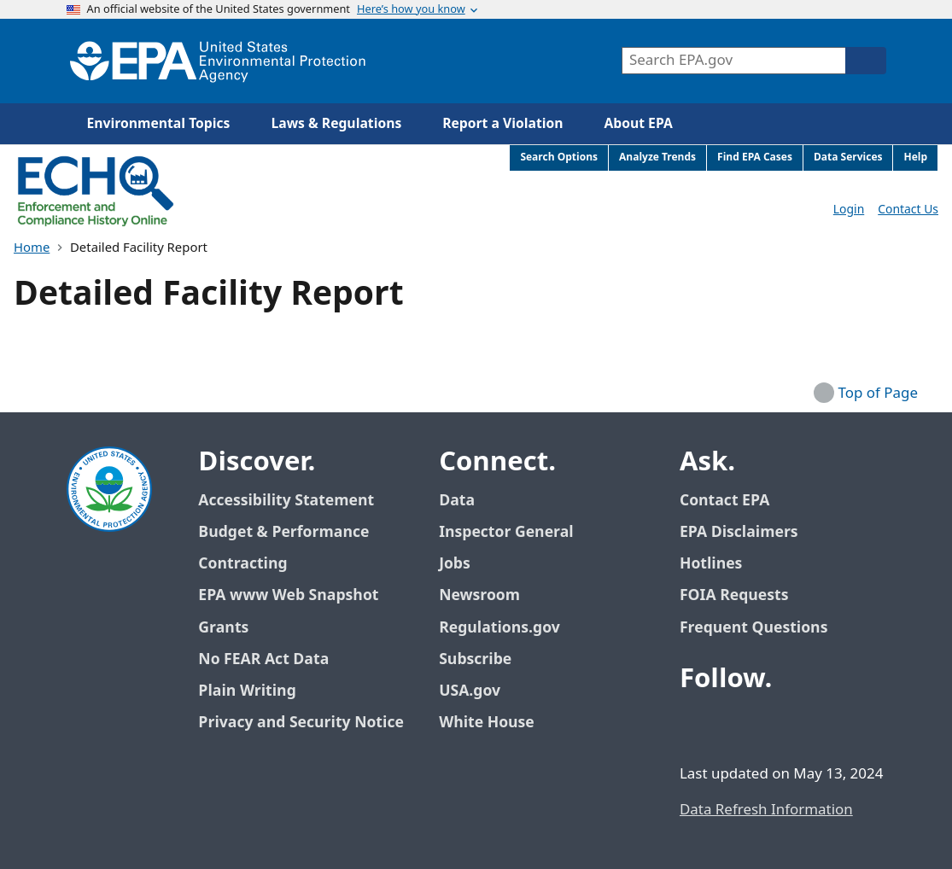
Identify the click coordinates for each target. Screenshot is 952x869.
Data (457, 501)
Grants (223, 628)
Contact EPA (724, 501)
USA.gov (479, 691)
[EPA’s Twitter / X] (738, 726)
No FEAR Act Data (263, 659)
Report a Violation (502, 123)
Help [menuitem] (915, 157)
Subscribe (475, 659)
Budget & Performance (283, 532)
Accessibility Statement (286, 501)
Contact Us (908, 209)
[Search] (865, 60)
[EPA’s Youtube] (779, 726)
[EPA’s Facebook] (697, 726)
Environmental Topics (159, 123)
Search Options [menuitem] (559, 157)
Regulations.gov (509, 628)
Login (848, 209)
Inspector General (506, 532)
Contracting (242, 564)
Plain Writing (246, 691)
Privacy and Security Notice (300, 723)
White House (496, 723)
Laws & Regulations (336, 123)
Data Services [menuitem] (848, 157)
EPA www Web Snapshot (288, 595)
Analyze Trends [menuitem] (657, 157)
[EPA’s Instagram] (820, 726)
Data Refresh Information (766, 810)
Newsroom (479, 595)
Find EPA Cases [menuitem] (754, 157)
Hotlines (711, 564)
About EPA (638, 123)
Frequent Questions (753, 628)
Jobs (454, 564)
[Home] (218, 61)
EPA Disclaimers (739, 532)
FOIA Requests (734, 595)
